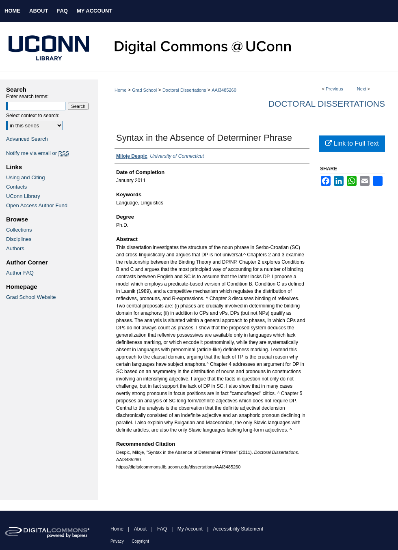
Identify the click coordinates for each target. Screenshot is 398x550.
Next (361, 88)
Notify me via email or (37, 153)
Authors (15, 248)
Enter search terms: (27, 96)
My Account (190, 529)
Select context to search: (32, 115)
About (140, 529)
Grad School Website (31, 297)
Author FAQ (20, 273)
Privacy (117, 541)
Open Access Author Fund (36, 205)
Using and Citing (25, 177)
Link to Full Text (352, 143)
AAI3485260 (224, 90)
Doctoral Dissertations (184, 90)
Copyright (140, 541)
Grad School (144, 90)
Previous (334, 88)
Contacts (16, 187)
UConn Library (23, 196)
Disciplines (18, 239)
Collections (19, 230)
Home (120, 90)
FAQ (162, 529)
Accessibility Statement (238, 529)
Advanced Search (27, 139)
